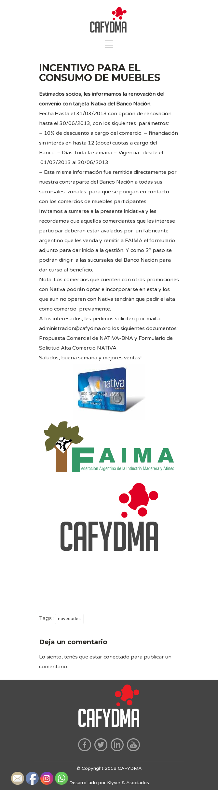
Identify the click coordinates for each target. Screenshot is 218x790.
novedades (69, 618)
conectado (116, 657)
